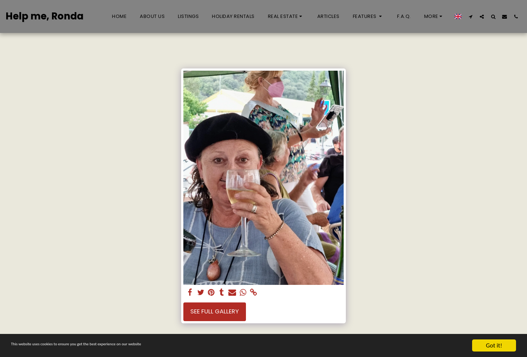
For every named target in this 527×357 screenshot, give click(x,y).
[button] (286, 16)
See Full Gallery (214, 311)
